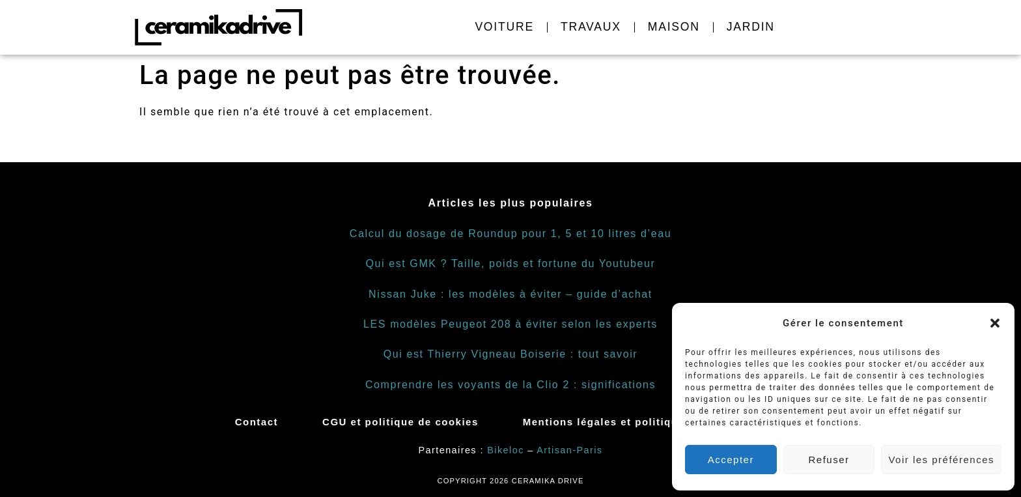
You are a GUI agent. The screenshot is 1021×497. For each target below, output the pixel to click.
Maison (674, 26)
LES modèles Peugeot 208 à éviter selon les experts (510, 324)
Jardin (751, 26)
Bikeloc (505, 450)
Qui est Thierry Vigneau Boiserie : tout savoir (511, 354)
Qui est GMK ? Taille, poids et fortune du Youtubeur (510, 263)
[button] (994, 323)
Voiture (504, 26)
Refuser (829, 459)
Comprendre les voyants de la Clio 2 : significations (510, 384)
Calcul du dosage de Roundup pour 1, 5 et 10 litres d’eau (510, 233)
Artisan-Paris (569, 450)
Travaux (591, 26)
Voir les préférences (941, 459)
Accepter (731, 459)
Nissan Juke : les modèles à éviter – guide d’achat (510, 294)
